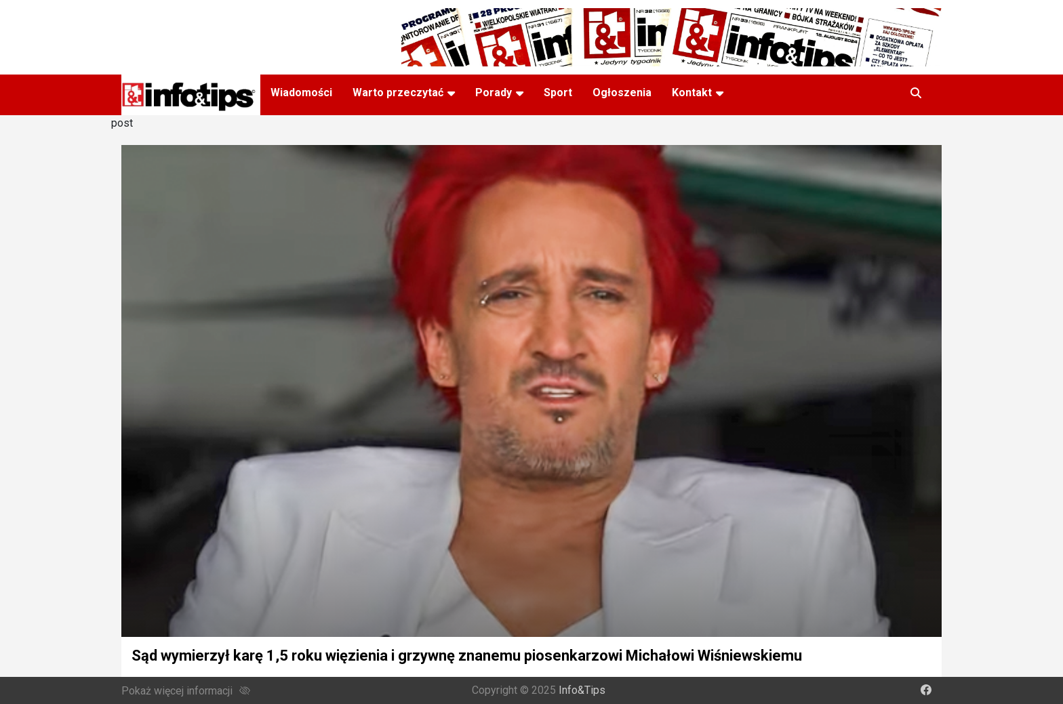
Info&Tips (582, 690)
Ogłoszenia (622, 92)
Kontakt (692, 92)
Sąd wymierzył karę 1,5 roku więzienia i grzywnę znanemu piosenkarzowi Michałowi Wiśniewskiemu (467, 655)
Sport (558, 92)
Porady (493, 92)
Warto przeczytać (398, 92)
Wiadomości (301, 92)
